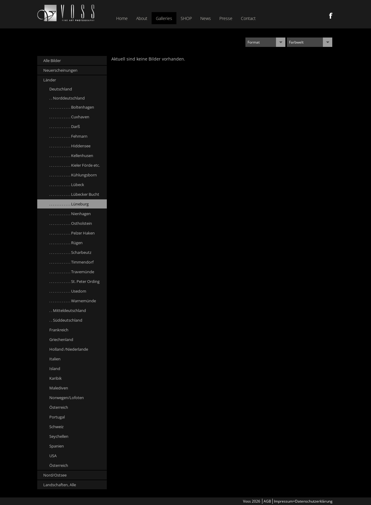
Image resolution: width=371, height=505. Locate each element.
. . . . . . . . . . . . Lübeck (66, 184)
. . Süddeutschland (65, 320)
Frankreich (58, 330)
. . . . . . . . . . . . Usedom (67, 291)
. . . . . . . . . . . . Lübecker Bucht (74, 194)
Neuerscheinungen (60, 70)
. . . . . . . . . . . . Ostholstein (70, 223)
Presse (225, 18)
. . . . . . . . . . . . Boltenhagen (71, 107)
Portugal (57, 417)
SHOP (186, 18)
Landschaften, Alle (59, 484)
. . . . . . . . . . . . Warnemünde (72, 300)
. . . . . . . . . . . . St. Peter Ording (74, 281)
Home (122, 18)
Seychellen (58, 436)
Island (54, 368)
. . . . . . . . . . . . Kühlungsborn (73, 175)
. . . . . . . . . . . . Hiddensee (69, 146)
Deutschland (60, 89)
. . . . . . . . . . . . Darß (64, 126)
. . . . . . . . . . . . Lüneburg (69, 204)
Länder (49, 80)
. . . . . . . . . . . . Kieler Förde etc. (74, 165)
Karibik (55, 378)
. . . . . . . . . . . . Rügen (66, 242)
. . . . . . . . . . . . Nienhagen (70, 213)
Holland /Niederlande (68, 349)
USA (53, 455)
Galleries (164, 18)
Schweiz (56, 426)
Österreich (58, 407)
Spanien (56, 446)
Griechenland (61, 339)
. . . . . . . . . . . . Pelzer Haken (72, 233)
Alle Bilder (52, 60)
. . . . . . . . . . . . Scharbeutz (70, 252)
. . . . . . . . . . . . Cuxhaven (69, 117)
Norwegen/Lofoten (66, 397)
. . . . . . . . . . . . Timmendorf (71, 262)
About (141, 18)
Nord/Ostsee (55, 475)
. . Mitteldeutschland (67, 310)
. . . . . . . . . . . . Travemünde (71, 271)
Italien (55, 359)
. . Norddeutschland (67, 98)
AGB (267, 501)
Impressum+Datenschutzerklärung (303, 501)
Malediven (58, 388)
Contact (248, 18)
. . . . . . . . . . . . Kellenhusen (71, 155)
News (205, 18)
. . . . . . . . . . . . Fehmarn (68, 136)
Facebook (331, 16)
